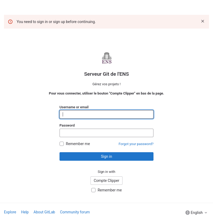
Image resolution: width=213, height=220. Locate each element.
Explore (10, 212)
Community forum (75, 212)
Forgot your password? (136, 144)
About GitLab (44, 212)
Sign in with (106, 172)
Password (67, 125)
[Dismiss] (203, 21)
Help (25, 212)
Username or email (74, 107)
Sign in (106, 156)
